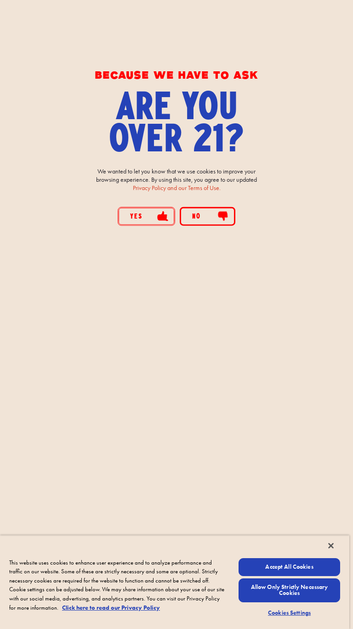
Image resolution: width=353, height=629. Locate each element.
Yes (149, 216)
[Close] (331, 545)
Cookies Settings (289, 613)
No (210, 216)
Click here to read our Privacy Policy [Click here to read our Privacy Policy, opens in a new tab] (111, 607)
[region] (174, 582)
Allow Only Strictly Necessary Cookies (289, 590)
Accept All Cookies (289, 567)
